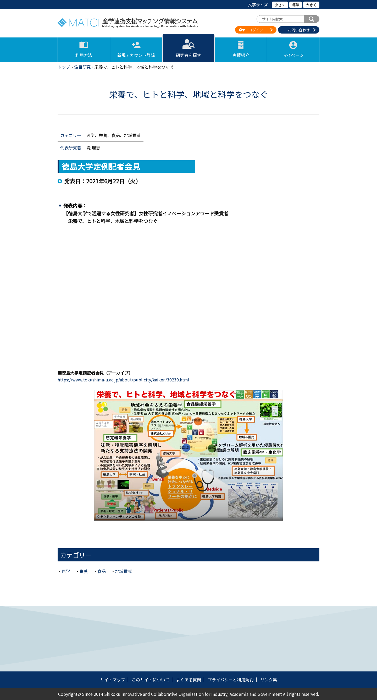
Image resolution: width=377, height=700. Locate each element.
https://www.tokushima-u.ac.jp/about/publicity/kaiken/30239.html (123, 379)
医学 (66, 571)
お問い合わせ (299, 29)
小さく (279, 4)
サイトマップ (112, 679)
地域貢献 (123, 571)
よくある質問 (188, 679)
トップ (64, 67)
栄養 (84, 571)
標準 (295, 4)
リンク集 (268, 679)
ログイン (255, 29)
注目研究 (82, 67)
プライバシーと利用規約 (231, 679)
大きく (311, 4)
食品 (101, 571)
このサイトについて (150, 679)
